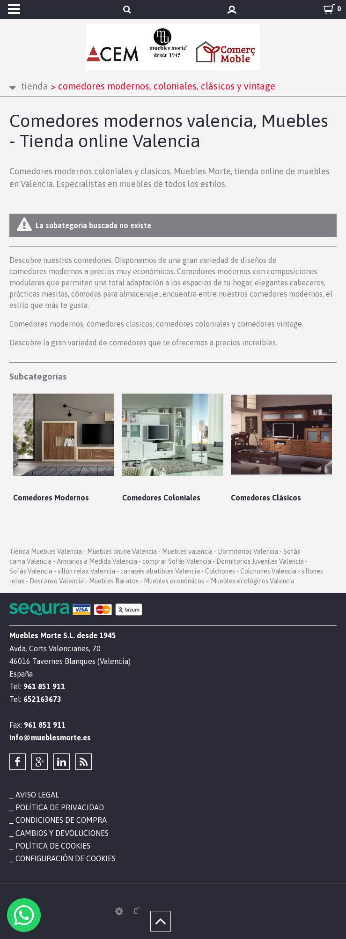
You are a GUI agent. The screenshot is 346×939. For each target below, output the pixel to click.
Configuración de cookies (65, 858)
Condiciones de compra (61, 820)
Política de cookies (52, 846)
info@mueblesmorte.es (50, 737)
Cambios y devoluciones (62, 833)
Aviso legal (37, 794)
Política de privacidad (59, 807)
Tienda (34, 86)
